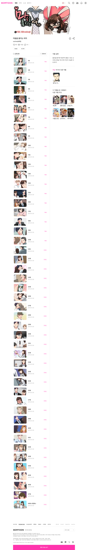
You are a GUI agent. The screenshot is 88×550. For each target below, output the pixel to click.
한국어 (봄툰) (69, 529)
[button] (44, 547)
